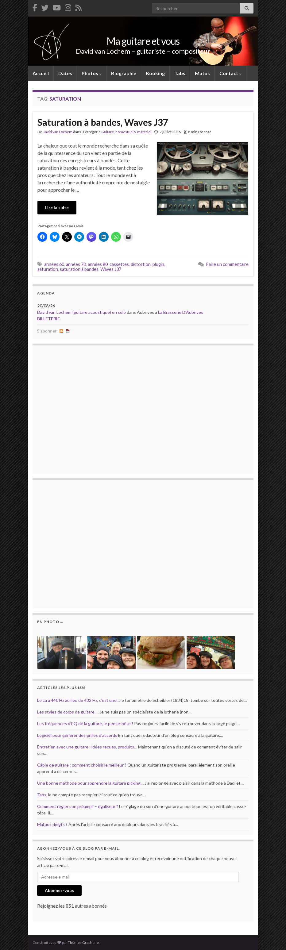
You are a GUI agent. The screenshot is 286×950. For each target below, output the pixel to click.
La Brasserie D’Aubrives (180, 312)
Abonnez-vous (59, 890)
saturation (47, 269)
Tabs (179, 73)
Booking (155, 73)
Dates (65, 73)
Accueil (41, 73)
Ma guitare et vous (143, 41)
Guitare (107, 131)
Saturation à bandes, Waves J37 (102, 122)
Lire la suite (57, 207)
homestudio (125, 131)
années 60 (54, 264)
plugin (158, 264)
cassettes (119, 264)
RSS (61, 331)
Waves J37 (110, 269)
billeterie (48, 318)
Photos (92, 73)
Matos (202, 73)
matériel (144, 131)
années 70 (76, 264)
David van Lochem (57, 131)
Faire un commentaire (227, 264)
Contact (230, 73)
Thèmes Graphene (83, 942)
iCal (68, 331)
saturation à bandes (79, 269)
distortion (141, 264)
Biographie (123, 73)
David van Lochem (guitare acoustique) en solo (81, 312)
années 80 (98, 264)
